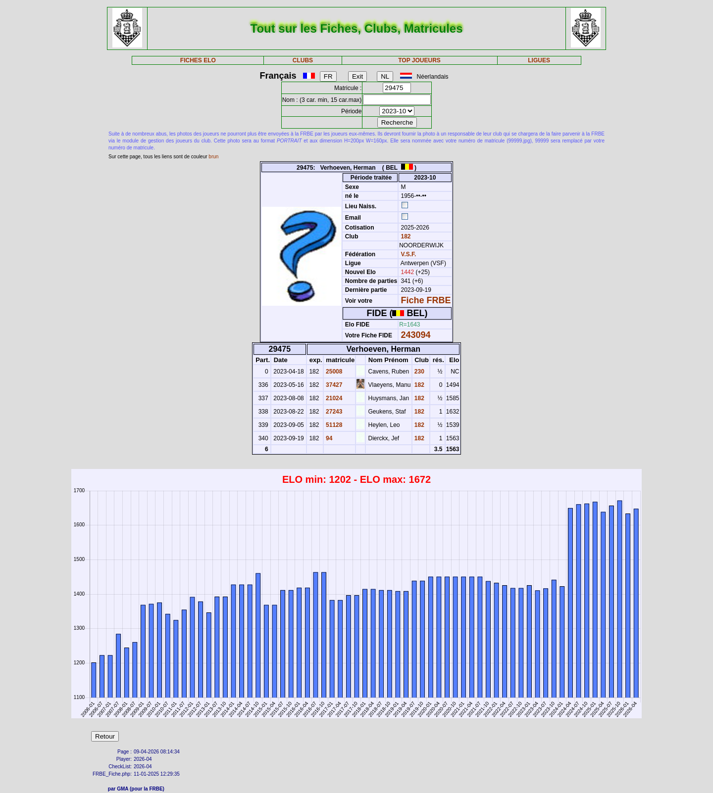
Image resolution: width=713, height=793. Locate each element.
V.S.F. (408, 254)
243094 (416, 335)
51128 (333, 424)
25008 (333, 371)
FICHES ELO (198, 60)
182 (404, 236)
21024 (333, 398)
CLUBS (303, 60)
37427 (333, 384)
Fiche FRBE (426, 300)
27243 (333, 411)
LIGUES (539, 60)
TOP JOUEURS (419, 60)
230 (418, 371)
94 (328, 438)
